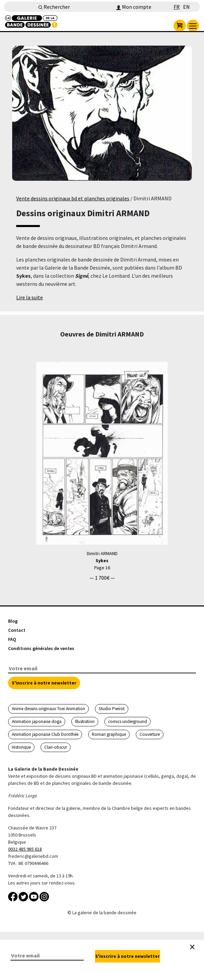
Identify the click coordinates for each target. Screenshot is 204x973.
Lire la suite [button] (29, 297)
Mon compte (133, 6)
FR (177, 6)
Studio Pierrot (112, 709)
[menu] (193, 26)
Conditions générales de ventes (41, 648)
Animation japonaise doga (36, 721)
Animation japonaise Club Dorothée (45, 734)
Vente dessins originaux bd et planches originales (72, 198)
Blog (13, 621)
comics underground (127, 721)
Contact (16, 630)
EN (186, 6)
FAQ (12, 639)
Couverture (149, 734)
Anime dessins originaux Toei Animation (48, 709)
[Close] (192, 947)
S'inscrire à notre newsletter (44, 683)
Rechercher (54, 6)
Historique (21, 747)
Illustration (85, 721)
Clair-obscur (55, 747)
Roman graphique (109, 734)
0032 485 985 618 (25, 849)
